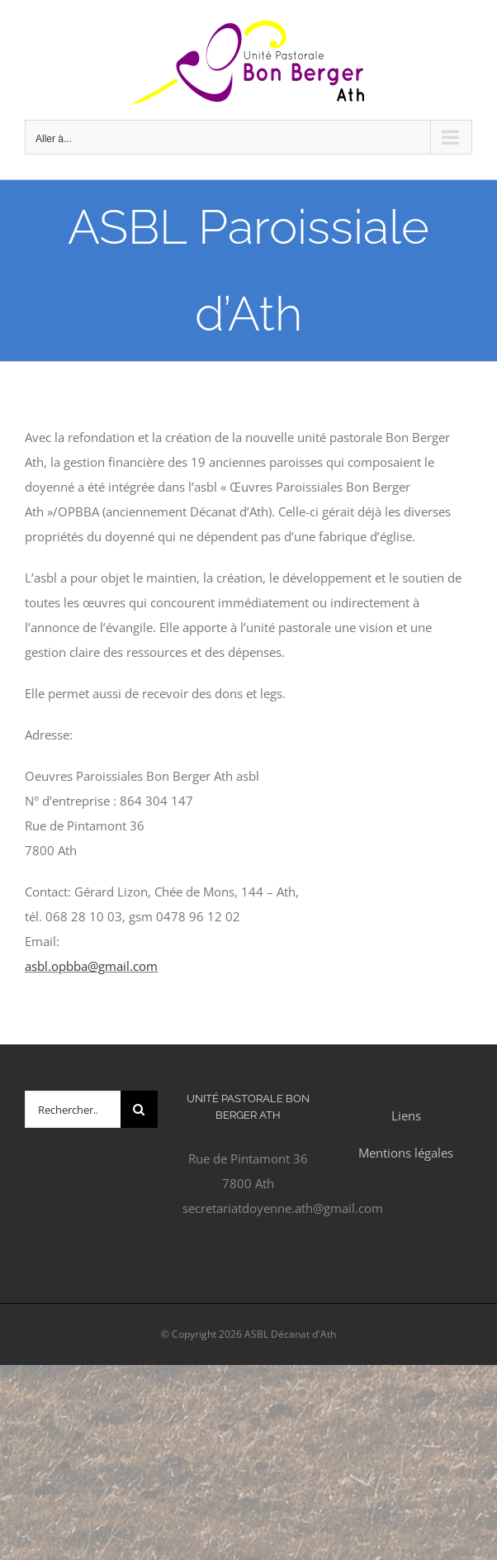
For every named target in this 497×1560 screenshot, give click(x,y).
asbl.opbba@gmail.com (91, 966)
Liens (406, 1115)
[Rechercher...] (73, 1109)
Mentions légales (405, 1152)
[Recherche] (139, 1109)
